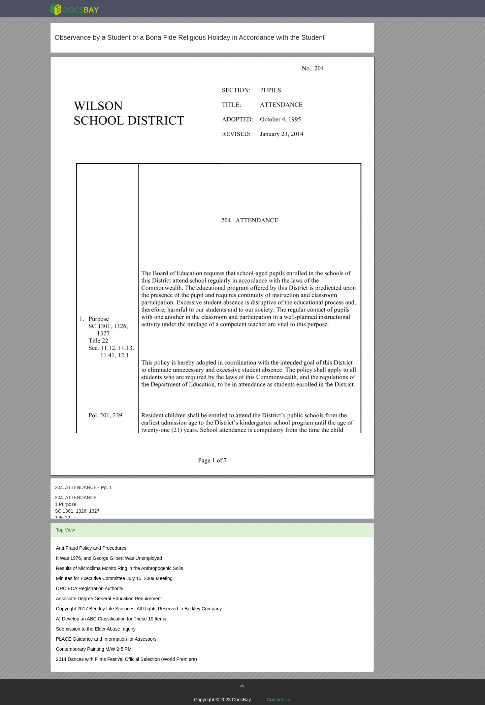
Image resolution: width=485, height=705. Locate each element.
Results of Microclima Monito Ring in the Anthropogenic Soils (119, 568)
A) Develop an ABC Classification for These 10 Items (111, 618)
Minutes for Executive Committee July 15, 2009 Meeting (114, 578)
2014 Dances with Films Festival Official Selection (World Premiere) (126, 659)
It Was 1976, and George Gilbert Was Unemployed (109, 558)
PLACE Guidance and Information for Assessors (106, 639)
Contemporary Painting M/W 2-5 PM (94, 649)
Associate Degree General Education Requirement (109, 598)
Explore (125, 8)
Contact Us (278, 699)
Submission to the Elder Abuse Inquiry (96, 629)
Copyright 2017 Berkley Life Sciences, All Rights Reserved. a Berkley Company (139, 608)
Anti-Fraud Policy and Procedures (91, 548)
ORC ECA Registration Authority (89, 588)
